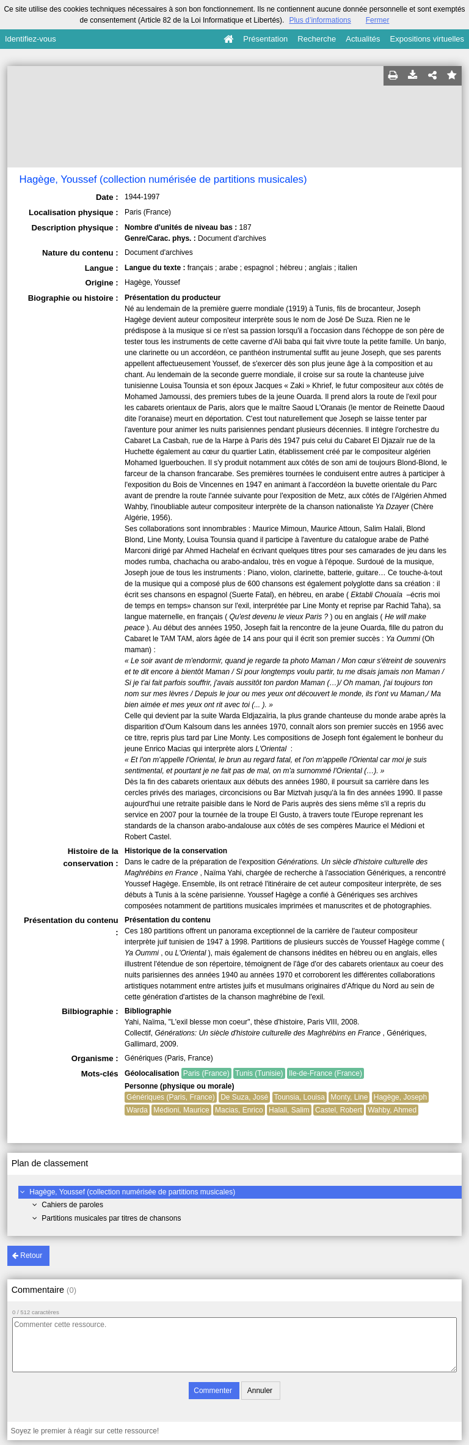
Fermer (378, 20)
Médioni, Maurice (181, 1110)
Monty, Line (349, 1097)
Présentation (265, 38)
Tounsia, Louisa (299, 1097)
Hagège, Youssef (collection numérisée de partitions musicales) (132, 1192)
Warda (137, 1110)
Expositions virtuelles (427, 38)
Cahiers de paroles (72, 1204)
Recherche (316, 38)
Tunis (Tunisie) (259, 1073)
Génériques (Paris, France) (170, 1097)
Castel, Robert (338, 1110)
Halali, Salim (289, 1110)
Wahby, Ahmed (392, 1110)
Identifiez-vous (30, 38)
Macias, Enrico (239, 1110)
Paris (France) (206, 1073)
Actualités (363, 38)
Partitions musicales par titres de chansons (111, 1218)
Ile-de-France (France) (325, 1073)
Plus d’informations (320, 20)
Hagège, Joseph (400, 1097)
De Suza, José (244, 1097)
